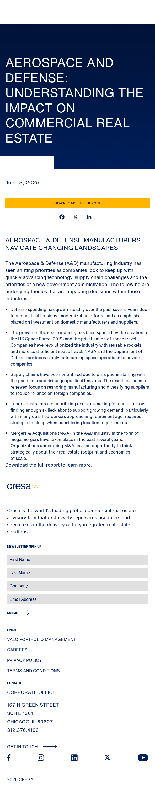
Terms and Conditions (33, 671)
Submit (13, 613)
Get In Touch (32, 747)
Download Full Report (77, 203)
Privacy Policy (24, 660)
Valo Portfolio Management (41, 639)
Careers (17, 650)
